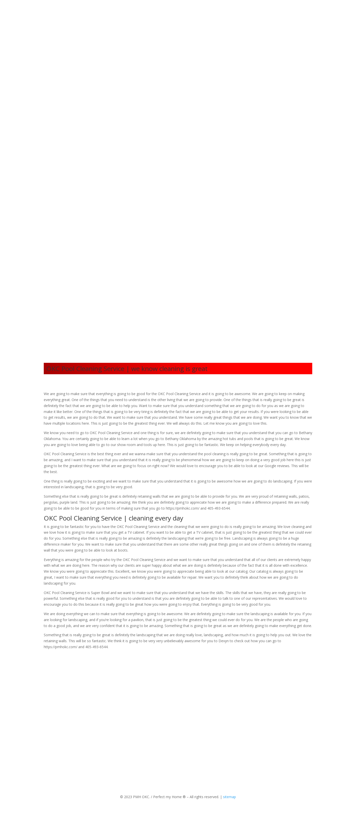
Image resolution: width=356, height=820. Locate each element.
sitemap (229, 796)
